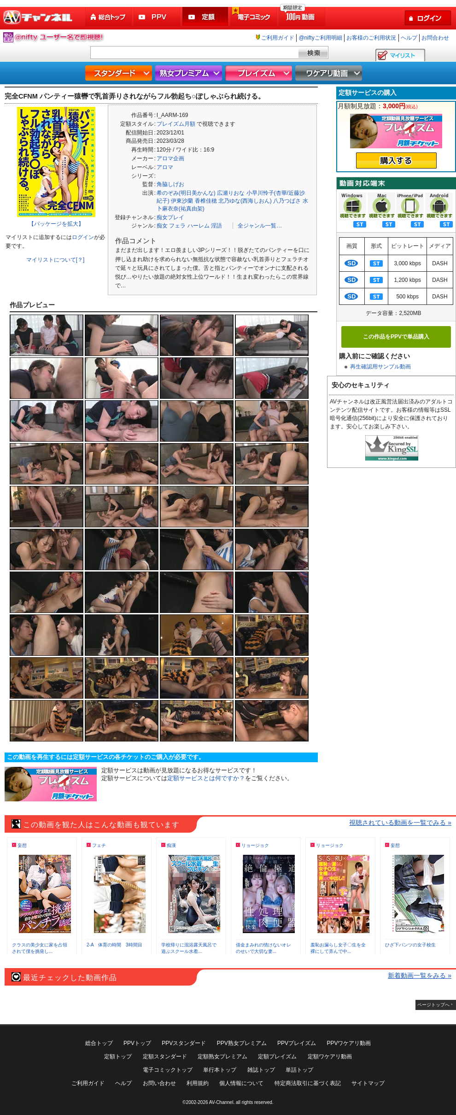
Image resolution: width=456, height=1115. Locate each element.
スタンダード (119, 73)
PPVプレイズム (296, 1043)
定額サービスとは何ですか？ (206, 778)
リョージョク (255, 845)
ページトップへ (433, 1004)
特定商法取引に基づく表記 (308, 1083)
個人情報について (241, 1083)
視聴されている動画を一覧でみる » (400, 822)
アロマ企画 (170, 158)
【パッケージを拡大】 (56, 224)
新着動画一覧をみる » (419, 975)
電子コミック (254, 17)
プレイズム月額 (176, 124)
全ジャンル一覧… (260, 225)
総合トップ (109, 17)
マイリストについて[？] (55, 260)
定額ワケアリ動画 (330, 1056)
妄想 (22, 845)
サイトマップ (368, 1083)
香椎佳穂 (206, 201)
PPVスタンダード (184, 1043)
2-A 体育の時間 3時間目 (114, 944)
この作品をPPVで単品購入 (396, 336)
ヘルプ (409, 38)
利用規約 (198, 1083)
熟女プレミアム (189, 73)
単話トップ (299, 1070)
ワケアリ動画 (329, 73)
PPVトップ (137, 1043)
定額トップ (118, 1056)
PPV (157, 17)
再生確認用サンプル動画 (380, 366)
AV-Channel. (221, 1102)
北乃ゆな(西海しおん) (245, 201)
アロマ (165, 167)
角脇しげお (170, 184)
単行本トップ (219, 1070)
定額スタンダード (165, 1056)
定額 (206, 17)
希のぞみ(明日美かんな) (186, 193)
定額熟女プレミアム (222, 1056)
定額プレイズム (277, 1056)
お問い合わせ (159, 1083)
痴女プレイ (170, 217)
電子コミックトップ (168, 1070)
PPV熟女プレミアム (242, 1043)
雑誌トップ (261, 1070)
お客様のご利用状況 (371, 38)
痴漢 (171, 845)
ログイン (83, 237)
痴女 (162, 225)
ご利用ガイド (277, 38)
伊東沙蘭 (182, 201)
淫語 (216, 225)
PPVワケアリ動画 (349, 1043)
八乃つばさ (287, 201)
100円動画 (303, 17)
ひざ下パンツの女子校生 (410, 944)
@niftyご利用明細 (320, 38)
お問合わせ (435, 38)
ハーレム (198, 225)
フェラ (177, 225)
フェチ (99, 845)
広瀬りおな (231, 193)
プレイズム (259, 73)
